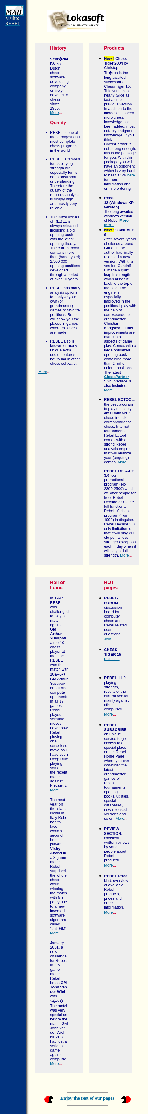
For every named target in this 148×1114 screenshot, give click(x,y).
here (131, 175)
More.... (110, 390)
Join (107, 639)
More (54, 112)
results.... (112, 659)
